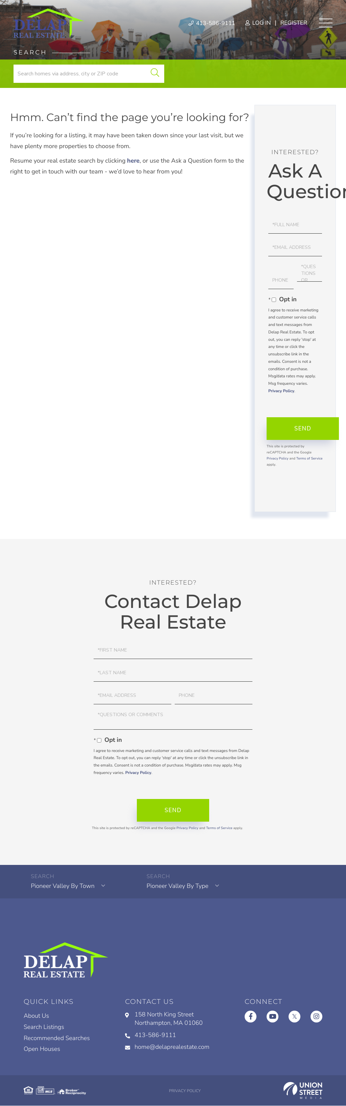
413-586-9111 (150, 1035)
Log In (258, 23)
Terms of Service (309, 458)
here (133, 161)
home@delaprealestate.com (167, 1047)
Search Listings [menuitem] (44, 1027)
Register (293, 23)
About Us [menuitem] (36, 1016)
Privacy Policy (281, 391)
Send (302, 428)
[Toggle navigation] (325, 23)
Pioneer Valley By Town (63, 886)
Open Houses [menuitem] (42, 1049)
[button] (154, 74)
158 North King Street (164, 1019)
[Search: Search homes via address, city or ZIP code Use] (89, 74)
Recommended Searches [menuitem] (57, 1038)
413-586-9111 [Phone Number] (211, 23)
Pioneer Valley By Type (177, 886)
